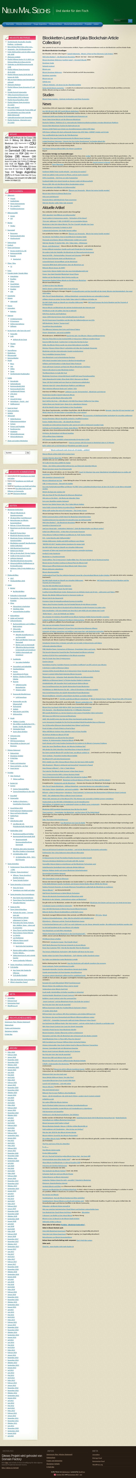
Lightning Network (16, 558)
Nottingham (14, 816)
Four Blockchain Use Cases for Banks (72, 823)
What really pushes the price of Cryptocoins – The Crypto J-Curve (64, 510)
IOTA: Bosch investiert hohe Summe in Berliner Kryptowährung (63, 360)
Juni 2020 (11, 1166)
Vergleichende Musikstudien (20, 374)
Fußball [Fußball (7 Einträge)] (33, 153)
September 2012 (13, 1395)
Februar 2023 (12, 1125)
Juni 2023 (11, 1120)
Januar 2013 (12, 1385)
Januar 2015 (12, 1325)
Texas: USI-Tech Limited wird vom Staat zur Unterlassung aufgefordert (66, 382)
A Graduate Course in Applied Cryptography (57, 906)
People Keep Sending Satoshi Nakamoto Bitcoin (58, 395)
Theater (13, 344)
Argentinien (14, 276)
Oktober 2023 (12, 1115)
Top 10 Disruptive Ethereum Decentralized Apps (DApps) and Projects (66, 725)
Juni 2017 (11, 1252)
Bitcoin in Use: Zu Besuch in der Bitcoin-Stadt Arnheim (60, 1218)
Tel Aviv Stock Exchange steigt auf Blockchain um (58, 258)
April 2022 (11, 1128)
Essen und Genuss (14, 248)
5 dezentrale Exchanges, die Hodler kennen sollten (59, 230)
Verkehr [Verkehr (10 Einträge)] (9, 180)
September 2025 (13, 1067)
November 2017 (13, 1241)
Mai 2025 (11, 1075)
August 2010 (12, 1433)
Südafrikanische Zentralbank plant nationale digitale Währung (63, 867)
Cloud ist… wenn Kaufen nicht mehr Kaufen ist (58, 1246)
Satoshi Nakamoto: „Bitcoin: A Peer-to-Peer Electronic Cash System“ (90, 54)
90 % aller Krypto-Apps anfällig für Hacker (56, 463)
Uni (11, 218)
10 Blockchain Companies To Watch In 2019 (57, 227)
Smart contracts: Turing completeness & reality (58, 966)
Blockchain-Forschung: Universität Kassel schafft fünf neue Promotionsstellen (68, 376)
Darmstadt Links (18, 631)
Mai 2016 (11, 1284)
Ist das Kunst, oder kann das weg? (19, 331)
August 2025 (12, 1070)
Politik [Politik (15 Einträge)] (26, 166)
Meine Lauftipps (18, 779)
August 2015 (12, 1307)
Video (12, 346)
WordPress (82, 1472)
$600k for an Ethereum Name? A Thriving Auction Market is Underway (66, 680)
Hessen (10, 298)
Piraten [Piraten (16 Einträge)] (17, 166)
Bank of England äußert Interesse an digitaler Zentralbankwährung (65, 1105)
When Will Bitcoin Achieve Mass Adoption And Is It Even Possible (64, 731)
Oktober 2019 (12, 1186)
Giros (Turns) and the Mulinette (23, 930)
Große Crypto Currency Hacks (20, 556)
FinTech (13, 424)
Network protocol (48, 66)
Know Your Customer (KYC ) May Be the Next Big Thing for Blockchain (65, 948)
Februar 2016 (12, 1292)
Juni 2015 (11, 1312)
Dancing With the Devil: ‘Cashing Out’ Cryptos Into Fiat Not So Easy (65, 342)
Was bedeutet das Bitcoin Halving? (54, 1171)
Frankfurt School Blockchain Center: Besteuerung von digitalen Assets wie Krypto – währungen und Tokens (78, 592)
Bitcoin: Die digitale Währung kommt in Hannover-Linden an (62, 595)
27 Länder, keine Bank (49, 1011)
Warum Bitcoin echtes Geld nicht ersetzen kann (58, 454)
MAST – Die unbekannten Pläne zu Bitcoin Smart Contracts (62, 795)
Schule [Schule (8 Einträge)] (11, 169)
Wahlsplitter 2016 (16, 831)
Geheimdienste (15, 384)
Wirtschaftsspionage (17, 434)
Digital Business (15, 419)
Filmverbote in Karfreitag (21, 606)
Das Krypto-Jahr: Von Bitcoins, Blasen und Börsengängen (86, 336)
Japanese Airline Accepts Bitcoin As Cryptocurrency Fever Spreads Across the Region (71, 671)
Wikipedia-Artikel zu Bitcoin (51, 1222)
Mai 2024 (11, 1100)
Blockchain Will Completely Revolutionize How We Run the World (64, 809)
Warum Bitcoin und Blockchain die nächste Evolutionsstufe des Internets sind (68, 307)
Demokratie (14, 381)
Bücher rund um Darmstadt (25, 645)
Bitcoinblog (86, 1212)
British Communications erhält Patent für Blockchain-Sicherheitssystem (66, 517)
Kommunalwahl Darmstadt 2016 (24, 836)
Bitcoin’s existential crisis (84, 702)
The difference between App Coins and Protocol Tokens (61, 329)
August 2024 (12, 1095)
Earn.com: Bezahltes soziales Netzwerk (55, 501)
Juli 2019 (11, 1194)
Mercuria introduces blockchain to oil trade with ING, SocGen (63, 861)
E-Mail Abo (14, 758)
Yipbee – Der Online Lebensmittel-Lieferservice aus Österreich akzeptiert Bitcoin (69, 466)
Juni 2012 (11, 1403)
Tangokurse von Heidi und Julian (25, 486)
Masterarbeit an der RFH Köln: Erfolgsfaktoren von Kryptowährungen (65, 802)
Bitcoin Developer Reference (52, 72)
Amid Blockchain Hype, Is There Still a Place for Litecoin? (61, 1039)
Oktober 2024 (12, 1093)
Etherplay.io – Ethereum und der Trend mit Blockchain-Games (63, 921)
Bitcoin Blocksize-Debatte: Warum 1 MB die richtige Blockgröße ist (64, 1126)
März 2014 (11, 1350)
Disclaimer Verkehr (16, 756)
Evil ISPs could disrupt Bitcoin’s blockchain (74, 699)
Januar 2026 (12, 1057)
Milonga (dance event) (20, 940)
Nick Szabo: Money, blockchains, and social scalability (60, 789)
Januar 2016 (12, 1294)
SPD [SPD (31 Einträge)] (31, 169)
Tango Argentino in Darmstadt (20, 884)
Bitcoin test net (47, 78)
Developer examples (49, 75)
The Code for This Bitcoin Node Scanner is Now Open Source (62, 771)
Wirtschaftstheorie (16, 437)
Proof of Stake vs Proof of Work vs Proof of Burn (58, 728)
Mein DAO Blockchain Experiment (53, 1231)
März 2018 (11, 1231)
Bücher (10, 223)
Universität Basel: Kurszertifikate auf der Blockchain (59, 262)
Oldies (12, 369)
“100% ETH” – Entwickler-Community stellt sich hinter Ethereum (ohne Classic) (69, 1020)
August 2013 (12, 1368)
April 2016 (11, 1287)
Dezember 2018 (13, 1211)
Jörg (9, 493)
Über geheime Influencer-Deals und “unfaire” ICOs (59, 388)
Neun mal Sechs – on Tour (19, 766)
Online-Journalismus (17, 324)
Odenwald (13, 301)
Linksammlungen (16, 621)
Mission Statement (14, 750)
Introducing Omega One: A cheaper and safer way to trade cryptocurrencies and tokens (72, 643)
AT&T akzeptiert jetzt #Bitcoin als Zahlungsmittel (58, 187)
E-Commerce (14, 321)
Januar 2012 (12, 1416)
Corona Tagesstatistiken (21, 789)
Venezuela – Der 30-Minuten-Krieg (19, 49)
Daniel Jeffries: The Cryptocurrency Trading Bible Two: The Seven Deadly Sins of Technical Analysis (75, 560)
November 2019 (13, 1183)
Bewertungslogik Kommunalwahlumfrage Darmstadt (24, 842)
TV (11, 266)
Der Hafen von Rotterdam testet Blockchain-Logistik (60, 959)
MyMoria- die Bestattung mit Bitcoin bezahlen (58, 433)
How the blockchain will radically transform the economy (86, 963)
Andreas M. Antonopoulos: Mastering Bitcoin (57, 740)
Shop (12, 818)
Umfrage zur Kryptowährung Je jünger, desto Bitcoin (60, 428)
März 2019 (11, 1204)
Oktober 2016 (12, 1272)
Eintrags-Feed (12, 1001)
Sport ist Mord (12, 408)
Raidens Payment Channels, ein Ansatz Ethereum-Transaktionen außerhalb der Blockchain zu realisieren (77, 887)
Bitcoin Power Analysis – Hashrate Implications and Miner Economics (65, 99)
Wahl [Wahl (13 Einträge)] (16, 180)
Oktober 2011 (12, 1423)
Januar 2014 (12, 1355)
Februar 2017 (12, 1262)
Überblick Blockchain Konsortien (21, 561)
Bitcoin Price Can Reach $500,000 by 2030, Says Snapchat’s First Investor (67, 707)
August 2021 (12, 1138)
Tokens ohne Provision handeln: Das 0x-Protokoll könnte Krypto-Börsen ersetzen (69, 604)
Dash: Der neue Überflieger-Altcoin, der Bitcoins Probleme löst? (64, 746)
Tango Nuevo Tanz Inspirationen (24, 900)
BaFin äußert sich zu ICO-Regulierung (55, 446)
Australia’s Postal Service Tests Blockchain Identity (59, 1030)
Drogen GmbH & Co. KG (18, 251)
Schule (12, 216)
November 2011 (13, 1421)
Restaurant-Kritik (16, 253)
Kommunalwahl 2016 (17, 386)
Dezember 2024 (13, 1088)
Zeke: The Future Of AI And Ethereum (55, 820)
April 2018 (11, 1229)
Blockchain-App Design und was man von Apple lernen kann (110, 903)
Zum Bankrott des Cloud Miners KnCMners (56, 1212)
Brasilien (13, 279)
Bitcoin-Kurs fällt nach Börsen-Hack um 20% (57, 1057)
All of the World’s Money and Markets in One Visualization (62, 407)
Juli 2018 (11, 1224)
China (12, 281)
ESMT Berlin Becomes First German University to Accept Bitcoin (64, 945)
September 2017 (13, 1246)
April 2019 (11, 1201)
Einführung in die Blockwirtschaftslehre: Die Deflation (60, 1115)
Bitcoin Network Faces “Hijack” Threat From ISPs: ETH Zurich (111, 699)
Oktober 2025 (12, 1065)
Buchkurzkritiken (18, 591)
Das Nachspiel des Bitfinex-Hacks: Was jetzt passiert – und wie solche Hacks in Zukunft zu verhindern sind (78, 1023)
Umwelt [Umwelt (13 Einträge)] (22, 178)
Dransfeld (13, 796)
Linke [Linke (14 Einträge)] (16, 161)
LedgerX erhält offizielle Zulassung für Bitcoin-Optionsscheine (63, 620)
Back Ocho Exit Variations (24, 946)
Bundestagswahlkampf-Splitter (23, 834)
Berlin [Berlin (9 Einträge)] (8, 140)
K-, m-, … (45, 1147)
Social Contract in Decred (101, 162)
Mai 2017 (11, 1254)
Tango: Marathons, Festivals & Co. (21, 965)
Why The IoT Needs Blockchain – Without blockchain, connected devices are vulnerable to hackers (75, 296)
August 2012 (12, 1398)
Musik (10, 360)
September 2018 (13, 1219)
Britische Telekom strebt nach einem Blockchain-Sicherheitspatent (64, 870)
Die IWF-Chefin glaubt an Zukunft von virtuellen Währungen (62, 302)
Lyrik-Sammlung (21, 697)
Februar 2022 (12, 1133)
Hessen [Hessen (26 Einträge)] (29, 156)
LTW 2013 (13, 394)
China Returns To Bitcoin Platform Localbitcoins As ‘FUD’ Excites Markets (66, 535)
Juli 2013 (11, 1370)
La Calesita (16, 935)
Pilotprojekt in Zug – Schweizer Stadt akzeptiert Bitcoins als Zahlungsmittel (67, 677)
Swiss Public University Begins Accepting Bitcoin (58, 507)
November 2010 (13, 1428)
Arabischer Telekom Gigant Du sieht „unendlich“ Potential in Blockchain (66, 1180)
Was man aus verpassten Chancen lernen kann (58, 625)
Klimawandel (12, 355)
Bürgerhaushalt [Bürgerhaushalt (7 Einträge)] (23, 143)
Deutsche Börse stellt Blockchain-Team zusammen (59, 200)
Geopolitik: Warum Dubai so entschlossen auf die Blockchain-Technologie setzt (69, 864)
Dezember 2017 (13, 1239)
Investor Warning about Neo (52, 458)
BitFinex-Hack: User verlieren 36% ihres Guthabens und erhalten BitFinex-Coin (68, 1014)
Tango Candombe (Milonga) (22, 960)
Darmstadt (11, 230)
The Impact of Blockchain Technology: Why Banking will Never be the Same (68, 952)
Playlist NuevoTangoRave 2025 (18, 100)
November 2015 (13, 1300)
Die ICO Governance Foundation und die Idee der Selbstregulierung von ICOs (68, 320)
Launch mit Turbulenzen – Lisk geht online (56, 1083)
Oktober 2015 (12, 1302)
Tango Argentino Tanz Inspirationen (22, 894)
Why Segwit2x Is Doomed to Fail (53, 477)
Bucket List (14, 783)
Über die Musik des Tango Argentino (22, 980)
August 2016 (12, 1277)
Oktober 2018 (12, 1216)
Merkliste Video (18, 609)
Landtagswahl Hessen (17, 391)
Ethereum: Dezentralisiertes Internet (54, 1183)
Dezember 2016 (13, 1267)
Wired (105, 915)
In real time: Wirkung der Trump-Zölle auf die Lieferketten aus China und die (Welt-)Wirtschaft (22, 112)
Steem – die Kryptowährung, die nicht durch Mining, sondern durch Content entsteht (71, 1096)
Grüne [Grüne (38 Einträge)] (12, 156)
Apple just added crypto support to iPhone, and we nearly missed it (65, 175)
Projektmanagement (17, 209)
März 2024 (11, 1105)
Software (13, 326)
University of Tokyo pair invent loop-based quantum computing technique (67, 550)
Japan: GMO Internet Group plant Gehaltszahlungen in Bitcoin (63, 317)
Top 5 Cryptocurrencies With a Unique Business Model (60, 774)
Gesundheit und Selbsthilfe (22, 666)
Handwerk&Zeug (18, 669)
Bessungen (14, 233)
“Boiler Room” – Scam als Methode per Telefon (58, 614)
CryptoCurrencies (16, 319)
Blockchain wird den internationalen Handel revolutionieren (62, 351)
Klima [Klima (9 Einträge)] (26, 159)
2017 (12, 578)
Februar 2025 (12, 1082)
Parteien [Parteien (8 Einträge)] (8, 166)
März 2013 (11, 1380)
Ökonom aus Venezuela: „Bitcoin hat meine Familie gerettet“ (89, 190)
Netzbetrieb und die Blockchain (64, 783)
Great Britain (14, 284)
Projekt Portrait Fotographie (17, 92)
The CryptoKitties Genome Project (54, 354)
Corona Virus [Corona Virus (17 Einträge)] (20, 147)
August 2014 (12, 1337)
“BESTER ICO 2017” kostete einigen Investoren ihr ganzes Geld (63, 544)
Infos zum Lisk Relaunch (50, 197)
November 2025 (13, 1062)
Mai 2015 (11, 1315)
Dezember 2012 (13, 1388)
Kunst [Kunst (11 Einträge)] (8, 161)
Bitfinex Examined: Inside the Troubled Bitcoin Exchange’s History (64, 1008)
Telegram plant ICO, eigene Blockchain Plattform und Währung (63, 385)
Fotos (9, 271)
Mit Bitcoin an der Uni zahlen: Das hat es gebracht (59, 311)
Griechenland (15, 286)
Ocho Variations (18, 943)
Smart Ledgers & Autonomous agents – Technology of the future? (64, 218)
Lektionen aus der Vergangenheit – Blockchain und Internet (85, 392)
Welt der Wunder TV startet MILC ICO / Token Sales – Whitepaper (64, 243)
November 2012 (13, 1390)
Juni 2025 (11, 1072)
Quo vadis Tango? (14, 107)
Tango (12, 371)
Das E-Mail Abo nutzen (84, 1240)
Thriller (12, 226)
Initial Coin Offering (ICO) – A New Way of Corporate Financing (63, 532)
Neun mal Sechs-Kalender (19, 813)
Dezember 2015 (13, 1297)
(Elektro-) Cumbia (19, 721)
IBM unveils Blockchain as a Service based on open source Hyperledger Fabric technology (72, 713)
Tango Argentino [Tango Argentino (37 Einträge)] (20, 173)
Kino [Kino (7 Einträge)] (20, 159)
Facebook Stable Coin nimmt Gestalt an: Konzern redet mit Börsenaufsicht (67, 181)
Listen (10, 585)
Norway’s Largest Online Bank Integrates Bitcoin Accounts (62, 674)
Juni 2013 (11, 1373)
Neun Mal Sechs (26, 10)
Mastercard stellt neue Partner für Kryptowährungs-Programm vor (64, 116)
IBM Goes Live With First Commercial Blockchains (59, 716)
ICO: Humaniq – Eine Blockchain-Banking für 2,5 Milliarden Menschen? (66, 710)
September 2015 (13, 1305)
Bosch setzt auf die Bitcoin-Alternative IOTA (57, 398)
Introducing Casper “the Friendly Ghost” (64, 942)
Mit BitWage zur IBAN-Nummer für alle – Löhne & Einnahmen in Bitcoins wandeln (70, 689)
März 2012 (11, 1411)
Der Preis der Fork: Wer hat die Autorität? (56, 1005)
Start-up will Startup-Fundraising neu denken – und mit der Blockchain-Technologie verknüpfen (74, 849)
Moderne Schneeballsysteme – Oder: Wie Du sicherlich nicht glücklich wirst (68, 918)
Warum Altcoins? (48, 1087)
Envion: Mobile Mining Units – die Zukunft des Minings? (61, 422)
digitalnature (66, 1472)
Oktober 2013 (12, 1363)
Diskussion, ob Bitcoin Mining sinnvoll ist (56, 1206)
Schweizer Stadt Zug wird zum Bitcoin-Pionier (57, 1174)
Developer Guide (48, 63)
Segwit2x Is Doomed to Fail (51, 525)
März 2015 (11, 1320)
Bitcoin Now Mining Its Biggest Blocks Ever (56, 193)
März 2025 (11, 1080)
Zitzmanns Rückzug (14, 85)
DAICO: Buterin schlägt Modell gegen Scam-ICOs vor (60, 289)
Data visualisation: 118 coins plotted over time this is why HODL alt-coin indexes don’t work (73, 610)
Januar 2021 (12, 1151)
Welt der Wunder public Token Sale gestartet (57, 203)
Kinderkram (12, 353)
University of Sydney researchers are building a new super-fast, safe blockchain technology (73, 631)
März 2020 (11, 1173)
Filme (12, 603)
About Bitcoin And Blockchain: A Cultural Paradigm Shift (61, 1162)
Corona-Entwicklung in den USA (23, 791)
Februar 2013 (12, 1383)
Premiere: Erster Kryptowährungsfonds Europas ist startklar (62, 601)
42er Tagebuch (15, 776)
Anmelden (11, 998)
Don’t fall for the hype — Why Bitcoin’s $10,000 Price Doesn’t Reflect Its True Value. (70, 401)
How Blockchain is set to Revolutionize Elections (58, 357)
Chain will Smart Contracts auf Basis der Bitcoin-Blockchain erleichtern (66, 367)
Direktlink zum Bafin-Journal (78, 446)
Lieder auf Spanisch (17, 618)
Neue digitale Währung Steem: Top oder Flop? (58, 1077)
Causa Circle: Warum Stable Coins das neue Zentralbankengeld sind (65, 271)
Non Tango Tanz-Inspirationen (23, 898)
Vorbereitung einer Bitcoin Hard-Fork (55, 989)
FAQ (11, 761)
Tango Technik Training (20, 880)
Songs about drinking (20, 732)
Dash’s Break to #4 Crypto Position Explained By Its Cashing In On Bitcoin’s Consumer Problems (74, 743)
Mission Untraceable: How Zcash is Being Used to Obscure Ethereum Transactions (70, 1045)
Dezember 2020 (13, 1153)
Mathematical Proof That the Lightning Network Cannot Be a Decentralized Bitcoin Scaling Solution (76, 575)
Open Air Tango (18, 888)
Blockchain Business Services (20, 535)
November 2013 (13, 1360)
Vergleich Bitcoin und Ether (51, 1186)
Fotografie (13, 334)
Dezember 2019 (13, 1181)
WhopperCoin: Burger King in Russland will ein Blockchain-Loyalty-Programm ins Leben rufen (74, 607)
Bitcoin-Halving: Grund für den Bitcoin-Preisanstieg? (60, 1135)
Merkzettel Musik (19, 729)
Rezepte (13, 256)
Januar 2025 (12, 1085)
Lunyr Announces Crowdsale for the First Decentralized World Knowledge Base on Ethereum (73, 722)
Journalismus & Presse (20, 674)
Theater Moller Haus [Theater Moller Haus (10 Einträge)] (23, 175)
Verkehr (10, 413)
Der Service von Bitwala (50, 1195)
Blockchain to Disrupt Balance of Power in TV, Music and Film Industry (86, 780)
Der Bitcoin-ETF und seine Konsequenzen (56, 759)
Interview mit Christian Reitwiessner (54, 1166)
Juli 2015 (11, 1310)
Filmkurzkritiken (13, 575)
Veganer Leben (21, 690)
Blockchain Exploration (15, 510)
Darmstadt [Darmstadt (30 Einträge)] (17, 150)
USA (11, 291)
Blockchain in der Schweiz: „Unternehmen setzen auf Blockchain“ (64, 899)
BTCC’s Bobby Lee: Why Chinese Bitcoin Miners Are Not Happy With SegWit (68, 762)
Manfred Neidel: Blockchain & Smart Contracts (58, 995)
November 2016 (13, 1269)
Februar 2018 (12, 1234)
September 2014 (13, 1335)
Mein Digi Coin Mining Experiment (54, 1234)
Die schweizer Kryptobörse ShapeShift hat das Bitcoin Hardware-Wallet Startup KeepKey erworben (75, 617)
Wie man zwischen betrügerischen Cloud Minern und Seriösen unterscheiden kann (70, 1209)
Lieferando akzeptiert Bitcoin (52, 646)
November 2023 (13, 1113)
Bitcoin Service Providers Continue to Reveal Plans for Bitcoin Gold (64, 563)
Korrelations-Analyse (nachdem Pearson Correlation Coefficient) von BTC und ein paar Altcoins (74, 665)
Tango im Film (15, 907)
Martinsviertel (15, 238)
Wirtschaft (11, 416)
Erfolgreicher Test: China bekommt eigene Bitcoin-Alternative (63, 853)
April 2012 (11, 1408)
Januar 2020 (12, 1178)
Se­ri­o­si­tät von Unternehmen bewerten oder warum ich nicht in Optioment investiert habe (73, 425)
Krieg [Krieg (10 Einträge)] (32, 159)
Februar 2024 (12, 1108)
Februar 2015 (12, 1322)
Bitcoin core (46, 69)
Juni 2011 (11, 1426)
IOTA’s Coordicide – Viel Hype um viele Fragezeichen (60, 178)
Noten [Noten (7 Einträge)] (33, 164)
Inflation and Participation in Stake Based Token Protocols (61, 364)
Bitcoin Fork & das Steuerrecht (52, 598)
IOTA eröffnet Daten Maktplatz (52, 436)
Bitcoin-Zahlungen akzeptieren (52, 569)
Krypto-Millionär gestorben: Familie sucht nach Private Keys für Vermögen (67, 249)
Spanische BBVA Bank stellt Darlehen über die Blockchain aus (63, 265)
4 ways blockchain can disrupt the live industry (58, 738)
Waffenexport (15, 404)
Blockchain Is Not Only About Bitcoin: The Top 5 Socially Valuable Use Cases (68, 224)
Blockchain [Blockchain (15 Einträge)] (11, 143)
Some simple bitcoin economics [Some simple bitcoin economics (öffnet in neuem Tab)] (53, 88)
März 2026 (11, 1052)
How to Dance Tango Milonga (23, 933)
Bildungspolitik (13, 213)
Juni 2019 (11, 1196)
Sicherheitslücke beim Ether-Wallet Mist (56, 1159)
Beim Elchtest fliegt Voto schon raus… (20, 47)
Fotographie (14, 798)
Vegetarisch (17, 259)
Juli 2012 (11, 1400)
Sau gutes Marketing (23, 662)
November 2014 (13, 1330)
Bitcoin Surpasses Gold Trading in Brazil (55, 1123)
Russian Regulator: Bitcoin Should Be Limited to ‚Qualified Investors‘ (65, 419)
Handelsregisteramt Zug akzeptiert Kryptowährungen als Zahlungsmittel (66, 520)
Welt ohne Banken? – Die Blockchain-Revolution (58, 57)
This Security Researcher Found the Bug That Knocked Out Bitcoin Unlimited (68, 652)
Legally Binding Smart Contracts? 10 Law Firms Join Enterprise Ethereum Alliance (69, 628)
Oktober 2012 (12, 1393)
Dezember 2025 (13, 1060)
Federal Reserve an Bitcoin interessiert (55, 1177)
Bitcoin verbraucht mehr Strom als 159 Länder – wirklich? (70, 450)
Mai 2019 (11, 1199)
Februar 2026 (12, 1055)
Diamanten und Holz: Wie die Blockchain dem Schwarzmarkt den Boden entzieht (69, 1036)
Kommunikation (13, 358)
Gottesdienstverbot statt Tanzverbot (20, 117)
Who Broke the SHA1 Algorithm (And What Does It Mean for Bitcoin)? (66, 749)
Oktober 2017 (12, 1244)
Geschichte (11, 296)
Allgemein (11, 195)
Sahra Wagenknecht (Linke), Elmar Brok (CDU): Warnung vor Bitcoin (65, 379)
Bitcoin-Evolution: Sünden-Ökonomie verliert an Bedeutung (62, 1033)
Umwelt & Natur (16, 399)
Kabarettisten (14, 616)
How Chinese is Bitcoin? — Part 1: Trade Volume (58, 768)
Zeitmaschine (17, 714)
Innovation (11, 308)
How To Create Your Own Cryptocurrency (56, 658)
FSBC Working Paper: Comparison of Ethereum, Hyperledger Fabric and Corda (69, 649)
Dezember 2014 (13, 1327)
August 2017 (12, 1249)
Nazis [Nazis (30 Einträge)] (23, 163)
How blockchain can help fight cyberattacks (57, 930)
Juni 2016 (11, 1282)
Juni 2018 (11, 1226)
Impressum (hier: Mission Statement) (17, 1022)
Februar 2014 (12, 1352)
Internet (10, 315)
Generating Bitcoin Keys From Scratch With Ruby (58, 1080)
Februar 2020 (12, 1176)
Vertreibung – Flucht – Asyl (19, 401)
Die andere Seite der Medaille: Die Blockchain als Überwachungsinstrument (68, 252)
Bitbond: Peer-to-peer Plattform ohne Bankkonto (59, 1093)
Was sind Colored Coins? (50, 1090)
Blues (12, 364)
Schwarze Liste (15, 736)
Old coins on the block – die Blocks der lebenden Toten (61, 498)
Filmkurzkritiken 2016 (17, 581)
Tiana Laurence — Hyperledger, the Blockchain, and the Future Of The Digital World (70, 812)
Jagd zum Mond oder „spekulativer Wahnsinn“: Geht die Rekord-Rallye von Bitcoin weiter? (73, 528)
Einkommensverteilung (18, 421)
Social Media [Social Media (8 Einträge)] (20, 169)
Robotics (13, 311)
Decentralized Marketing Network (53, 873)
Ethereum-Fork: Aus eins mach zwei (54, 1074)
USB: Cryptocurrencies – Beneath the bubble (57, 484)
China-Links (17, 629)
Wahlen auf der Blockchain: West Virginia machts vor (60, 277)
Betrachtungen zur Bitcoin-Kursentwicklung (57, 1237)
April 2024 (11, 1103)
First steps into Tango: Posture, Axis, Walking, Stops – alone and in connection (24, 925)
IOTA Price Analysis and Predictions (54, 314)
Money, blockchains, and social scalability (56, 332)
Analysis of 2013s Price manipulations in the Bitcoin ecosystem (63, 655)
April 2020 (11, 1171)
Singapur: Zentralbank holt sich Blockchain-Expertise (60, 1048)
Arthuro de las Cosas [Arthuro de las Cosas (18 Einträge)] (25, 137)
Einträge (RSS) (60, 1475)
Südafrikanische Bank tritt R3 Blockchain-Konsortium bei (96, 1118)
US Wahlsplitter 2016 (20, 854)
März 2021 (11, 1145)
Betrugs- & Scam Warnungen (20, 525)
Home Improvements (17, 204)
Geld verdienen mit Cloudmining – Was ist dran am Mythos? (62, 1129)
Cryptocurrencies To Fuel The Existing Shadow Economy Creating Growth (67, 858)
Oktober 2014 (12, 1332)
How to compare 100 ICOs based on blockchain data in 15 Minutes (91, 442)
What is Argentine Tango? (19, 982)
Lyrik (11, 336)
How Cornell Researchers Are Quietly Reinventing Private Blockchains (65, 686)
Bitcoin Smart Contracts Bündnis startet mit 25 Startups (61, 1051)
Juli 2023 (11, 1118)
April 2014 (11, 1347)
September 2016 (13, 1274)
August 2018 (12, 1221)
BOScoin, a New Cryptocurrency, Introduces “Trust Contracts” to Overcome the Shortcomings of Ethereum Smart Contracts (84, 792)
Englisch (10, 245)
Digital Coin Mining (16, 551)
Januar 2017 (12, 1264)
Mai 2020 (11, 1168)
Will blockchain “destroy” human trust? (55, 323)
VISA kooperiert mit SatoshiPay (52, 1111)
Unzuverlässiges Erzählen (21, 611)
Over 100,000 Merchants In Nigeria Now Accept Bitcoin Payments (64, 909)
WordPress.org (13, 1006)
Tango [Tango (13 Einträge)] (9, 172)
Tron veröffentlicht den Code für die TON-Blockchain (60, 135)
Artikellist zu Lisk (48, 1099)
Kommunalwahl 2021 (17, 236)
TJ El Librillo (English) (20, 975)
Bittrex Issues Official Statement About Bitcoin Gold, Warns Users (64, 566)
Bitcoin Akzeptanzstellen (50, 572)
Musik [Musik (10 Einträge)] (13, 164)
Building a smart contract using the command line (59, 998)
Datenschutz (12, 242)
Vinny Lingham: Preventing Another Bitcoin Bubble (59, 756)
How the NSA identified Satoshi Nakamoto (56, 586)
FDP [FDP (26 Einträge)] (24, 153)
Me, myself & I (15, 206)
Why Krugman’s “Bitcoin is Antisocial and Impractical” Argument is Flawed (67, 765)
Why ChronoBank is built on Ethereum (55, 879)
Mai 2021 (11, 1140)
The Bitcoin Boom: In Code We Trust (54, 373)
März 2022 (11, 1130)
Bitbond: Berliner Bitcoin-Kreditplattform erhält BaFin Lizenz (62, 912)
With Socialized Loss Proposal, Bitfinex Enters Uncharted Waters (64, 1042)
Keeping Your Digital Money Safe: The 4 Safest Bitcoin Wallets (63, 504)
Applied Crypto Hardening (51, 553)
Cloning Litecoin (47, 661)
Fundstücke (17, 659)
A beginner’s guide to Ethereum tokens (55, 668)
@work (12, 198)
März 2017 (11, 1259)
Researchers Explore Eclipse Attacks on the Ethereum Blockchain (64, 280)
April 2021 (11, 1143)
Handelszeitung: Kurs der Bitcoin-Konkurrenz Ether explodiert (63, 1198)
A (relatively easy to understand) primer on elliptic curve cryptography (71, 804)
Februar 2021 (12, 1148)
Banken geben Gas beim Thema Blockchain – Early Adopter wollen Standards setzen (70, 955)
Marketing (13, 431)
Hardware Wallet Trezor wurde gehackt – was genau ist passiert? (64, 172)
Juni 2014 (11, 1342)
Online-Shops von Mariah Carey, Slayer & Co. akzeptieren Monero (64, 404)
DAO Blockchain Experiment (19, 548)
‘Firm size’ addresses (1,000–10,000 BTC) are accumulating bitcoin (64, 221)
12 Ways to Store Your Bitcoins (52, 285)
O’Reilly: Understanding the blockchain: (55, 1064)
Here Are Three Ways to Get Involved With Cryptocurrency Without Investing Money (71, 339)
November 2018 (13, 1214)
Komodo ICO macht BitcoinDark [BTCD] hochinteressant (61, 983)
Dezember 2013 (13, 1358)
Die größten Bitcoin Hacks (51, 1139)
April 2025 (11, 1077)
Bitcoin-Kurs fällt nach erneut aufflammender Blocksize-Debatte (64, 1061)
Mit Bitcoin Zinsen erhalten (51, 939)
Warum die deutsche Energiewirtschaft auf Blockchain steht (62, 896)
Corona (12, 786)
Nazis (12, 396)
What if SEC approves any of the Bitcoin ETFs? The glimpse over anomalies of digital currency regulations (77, 799)
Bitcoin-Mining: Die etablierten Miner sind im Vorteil (60, 986)
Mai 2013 (11, 1375)
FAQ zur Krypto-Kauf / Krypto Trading (22, 553)
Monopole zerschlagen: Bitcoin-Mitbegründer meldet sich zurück (64, 240)
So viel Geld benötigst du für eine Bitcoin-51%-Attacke (60, 927)
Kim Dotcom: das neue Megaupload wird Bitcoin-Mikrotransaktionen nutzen (68, 1017)
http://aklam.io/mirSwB (10, 1468)
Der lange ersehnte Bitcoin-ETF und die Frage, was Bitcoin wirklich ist (65, 752)
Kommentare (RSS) (73, 1475)
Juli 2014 (11, 1340)
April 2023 (11, 1123)
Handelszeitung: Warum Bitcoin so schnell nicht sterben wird (63, 1201)
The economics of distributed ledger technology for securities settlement (107, 415)
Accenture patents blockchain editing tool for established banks (64, 975)
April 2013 (11, 1378)
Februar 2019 (12, 1206)
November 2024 (13, 1090)
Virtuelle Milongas (19, 903)
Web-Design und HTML (21, 711)
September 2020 (13, 1161)
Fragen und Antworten (18, 763)
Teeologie (13, 738)
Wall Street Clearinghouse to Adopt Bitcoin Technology (61, 893)
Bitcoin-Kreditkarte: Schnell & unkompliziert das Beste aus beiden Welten (67, 696)
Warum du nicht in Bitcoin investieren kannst (69, 1069)
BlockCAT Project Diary (18, 533)
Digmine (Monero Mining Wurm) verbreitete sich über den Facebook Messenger (69, 348)
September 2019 (13, 1188)
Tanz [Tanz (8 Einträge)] (12, 175)
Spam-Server (14, 768)
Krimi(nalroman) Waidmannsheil (21, 811)
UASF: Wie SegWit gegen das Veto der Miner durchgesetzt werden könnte (67, 719)
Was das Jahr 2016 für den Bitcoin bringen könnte (59, 1132)
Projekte (10, 773)
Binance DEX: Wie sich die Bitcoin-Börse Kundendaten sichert (63, 184)
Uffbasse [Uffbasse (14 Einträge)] (12, 178)
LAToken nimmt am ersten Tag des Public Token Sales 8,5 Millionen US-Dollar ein (69, 299)
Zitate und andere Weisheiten (18, 441)
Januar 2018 (12, 1236)
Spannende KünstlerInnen (22, 694)
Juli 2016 (11, 1279)
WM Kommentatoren (17, 741)
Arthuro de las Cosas (20, 339)
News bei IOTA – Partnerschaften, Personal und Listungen (61, 255)
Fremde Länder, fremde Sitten (18, 273)
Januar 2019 (12, 1209)
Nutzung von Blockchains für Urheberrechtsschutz (59, 1189)
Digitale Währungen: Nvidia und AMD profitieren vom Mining (63, 541)
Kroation (13, 289)
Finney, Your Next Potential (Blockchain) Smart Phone (60, 274)
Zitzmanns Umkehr (14, 57)
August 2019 (12, 1191)
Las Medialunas (18, 938)
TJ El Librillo (14, 967)
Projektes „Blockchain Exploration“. (73, 1225)
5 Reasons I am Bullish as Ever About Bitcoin (57, 1215)
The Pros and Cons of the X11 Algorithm (56, 1144)
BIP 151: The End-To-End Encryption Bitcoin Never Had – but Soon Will (66, 1156)
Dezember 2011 (13, 1418)
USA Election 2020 (16, 821)
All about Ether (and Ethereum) (21, 518)
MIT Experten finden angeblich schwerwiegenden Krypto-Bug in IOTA (65, 439)
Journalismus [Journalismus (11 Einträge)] (11, 159)
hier (6, 1463)
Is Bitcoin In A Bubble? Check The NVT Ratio (57, 589)
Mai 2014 (11, 1345)
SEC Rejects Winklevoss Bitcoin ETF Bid (55, 735)
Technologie (17, 706)
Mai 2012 (11, 1406)
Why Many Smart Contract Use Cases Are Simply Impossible (62, 1026)
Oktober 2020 (12, 1158)
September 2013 (13, 1365)
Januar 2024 (12, 1110)
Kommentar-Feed (13, 1003)
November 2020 (13, 1156)
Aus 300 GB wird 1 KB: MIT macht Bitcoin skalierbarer (60, 111)
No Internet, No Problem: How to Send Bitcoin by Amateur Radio (64, 237)
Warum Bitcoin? (47, 890)
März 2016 (11, 1289)
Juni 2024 (11, 1098)
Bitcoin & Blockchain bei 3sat (52, 480)
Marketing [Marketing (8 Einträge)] (25, 161)
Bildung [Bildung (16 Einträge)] (18, 140)
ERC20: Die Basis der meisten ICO (53, 492)
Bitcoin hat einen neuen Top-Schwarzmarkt (57, 469)
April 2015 (11, 1317)
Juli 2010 (11, 1436)
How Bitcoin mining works (51, 1150)
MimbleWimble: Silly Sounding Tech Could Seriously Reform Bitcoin (65, 683)
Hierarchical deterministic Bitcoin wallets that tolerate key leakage (64, 777)
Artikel (88, 156)
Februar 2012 (12, 1413)
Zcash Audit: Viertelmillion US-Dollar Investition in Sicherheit (63, 992)
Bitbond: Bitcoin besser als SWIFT (53, 268)
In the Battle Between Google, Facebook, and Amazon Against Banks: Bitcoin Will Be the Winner (75, 884)
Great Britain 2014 (16, 808)
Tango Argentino (13, 411)
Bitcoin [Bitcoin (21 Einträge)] (30, 140)
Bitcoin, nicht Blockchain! (51, 246)
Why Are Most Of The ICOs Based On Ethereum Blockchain (62, 495)
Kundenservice (15, 429)
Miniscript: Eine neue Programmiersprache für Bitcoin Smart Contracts (66, 138)
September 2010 (13, 1431)
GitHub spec (46, 82)
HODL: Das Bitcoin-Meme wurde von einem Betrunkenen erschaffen (65, 345)
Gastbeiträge (14, 201)
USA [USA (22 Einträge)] (32, 177)
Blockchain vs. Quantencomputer (53, 557)
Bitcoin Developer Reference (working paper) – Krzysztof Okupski (64, 60)
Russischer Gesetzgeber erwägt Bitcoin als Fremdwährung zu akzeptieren (67, 1108)
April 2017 (11, 1257)
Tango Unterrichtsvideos (18, 909)
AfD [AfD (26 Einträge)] (9, 137)
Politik (10, 378)
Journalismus (12, 350)
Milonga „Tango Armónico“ (19, 872)
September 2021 (13, 1135)
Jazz (11, 366)
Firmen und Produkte (17, 426)
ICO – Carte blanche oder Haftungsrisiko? (56, 538)
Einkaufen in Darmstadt (18, 595)
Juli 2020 (11, 1163)
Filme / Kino (12, 263)
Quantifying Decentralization (52, 326)
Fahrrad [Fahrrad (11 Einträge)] (13, 153)
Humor (10, 306)
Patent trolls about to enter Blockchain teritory (58, 370)
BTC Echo (99, 915)
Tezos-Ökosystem (58, 164)
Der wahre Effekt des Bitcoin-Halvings (55, 1102)
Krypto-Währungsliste (49, 1153)
